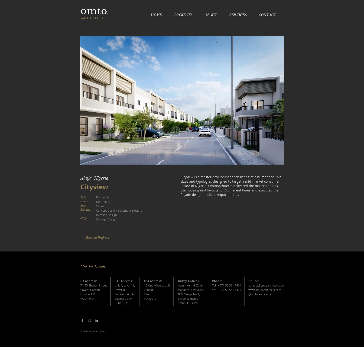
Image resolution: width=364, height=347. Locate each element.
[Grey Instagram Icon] (89, 320)
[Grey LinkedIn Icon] (96, 320)
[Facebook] (82, 320)
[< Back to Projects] (95, 238)
